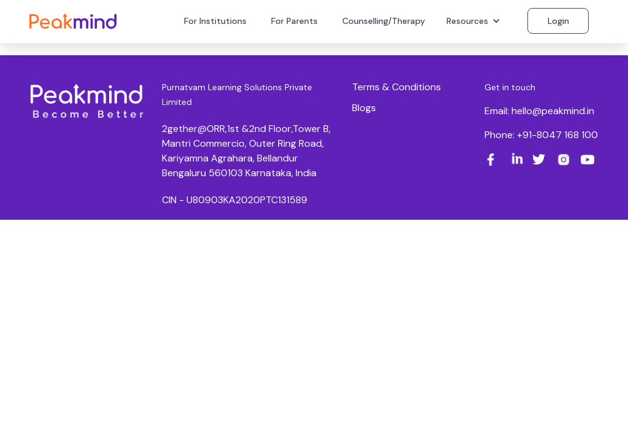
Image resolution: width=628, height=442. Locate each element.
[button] (475, 21)
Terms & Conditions (396, 86)
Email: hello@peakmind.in (539, 110)
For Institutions (215, 20)
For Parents (294, 20)
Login (558, 20)
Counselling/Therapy (383, 20)
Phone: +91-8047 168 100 (541, 134)
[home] (73, 20)
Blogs (364, 107)
